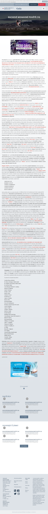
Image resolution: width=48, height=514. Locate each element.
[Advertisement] (24, 462)
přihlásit (42, 4)
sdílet (37, 28)
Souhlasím (45, 1)
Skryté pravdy (26, 25)
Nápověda (16, 484)
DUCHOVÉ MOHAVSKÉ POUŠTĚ (8, 403)
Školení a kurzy (27, 491)
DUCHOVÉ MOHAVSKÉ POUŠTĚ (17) (33, 410)
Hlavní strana (26, 482)
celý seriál (30, 28)
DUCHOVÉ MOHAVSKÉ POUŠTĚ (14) (10, 402)
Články (26, 487)
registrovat (33, 4)
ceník (21, 4)
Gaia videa (27, 485)
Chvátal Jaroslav (27, 21)
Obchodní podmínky (18, 478)
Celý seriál (24, 417)
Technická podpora (17, 486)
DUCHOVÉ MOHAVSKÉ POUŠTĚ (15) (33, 402)
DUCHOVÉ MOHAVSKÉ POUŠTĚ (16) (10, 410)
